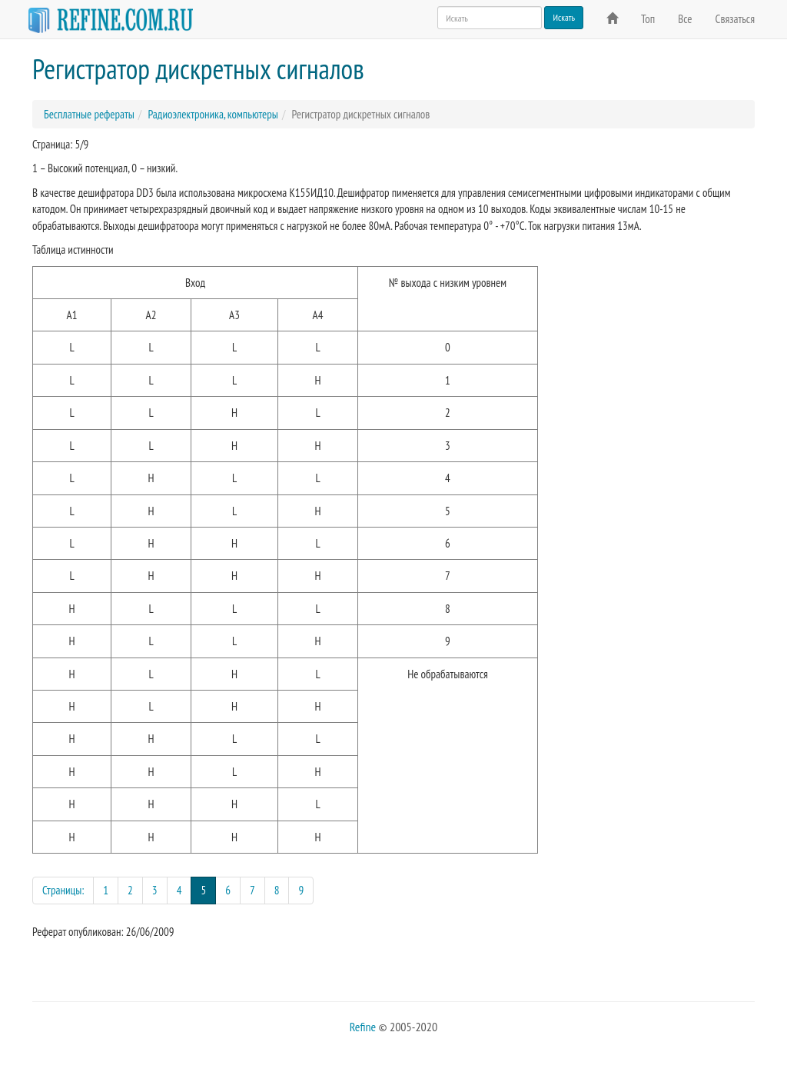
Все (685, 19)
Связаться (735, 19)
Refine (363, 1026)
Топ (648, 19)
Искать (564, 17)
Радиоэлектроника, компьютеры (212, 114)
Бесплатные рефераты (89, 114)
